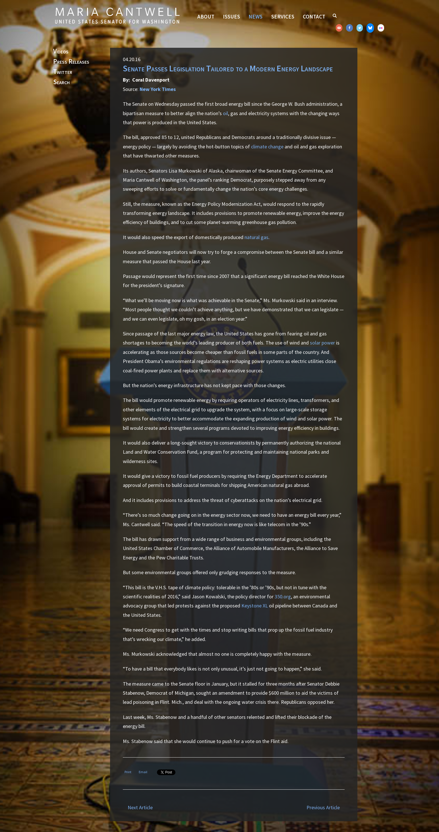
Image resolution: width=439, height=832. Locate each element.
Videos (61, 51)
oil (225, 113)
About (205, 16)
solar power (322, 342)
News (255, 16)
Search (61, 82)
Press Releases (71, 61)
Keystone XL (254, 605)
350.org (283, 596)
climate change (267, 146)
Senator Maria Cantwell (117, 15)
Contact (314, 16)
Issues (231, 16)
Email (143, 772)
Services (282, 16)
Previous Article (323, 807)
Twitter (62, 72)
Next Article (140, 807)
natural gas (256, 237)
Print (128, 772)
